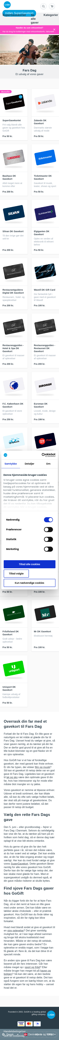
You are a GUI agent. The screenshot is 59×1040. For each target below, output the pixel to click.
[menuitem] (14, 15)
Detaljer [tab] (29, 463)
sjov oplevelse (15, 930)
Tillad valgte (16, 573)
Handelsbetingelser (15, 1031)
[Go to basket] (52, 6)
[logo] (7, 4)
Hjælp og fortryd (44, 1034)
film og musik (42, 767)
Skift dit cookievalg (14, 1035)
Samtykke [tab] (11, 463)
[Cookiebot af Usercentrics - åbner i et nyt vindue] (42, 455)
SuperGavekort (19, 863)
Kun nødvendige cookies (29, 582)
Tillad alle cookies (29, 564)
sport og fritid (32, 967)
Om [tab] (48, 463)
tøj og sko (12, 777)
